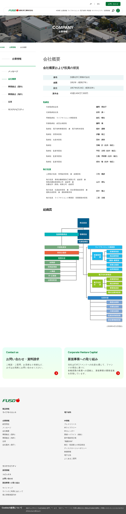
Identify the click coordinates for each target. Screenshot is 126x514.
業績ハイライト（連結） (73, 434)
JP (91, 4)
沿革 (10, 102)
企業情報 (12, 47)
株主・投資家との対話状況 (74, 445)
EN (98, 4)
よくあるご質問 (70, 459)
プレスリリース (70, 424)
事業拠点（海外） (16, 94)
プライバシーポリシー (33, 511)
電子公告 (67, 455)
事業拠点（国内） (16, 87)
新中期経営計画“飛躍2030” (70, 439)
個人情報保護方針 (9, 495)
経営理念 (5, 424)
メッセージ (13, 71)
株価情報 (67, 452)
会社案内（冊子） (9, 445)
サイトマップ (7, 488)
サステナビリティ (16, 109)
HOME (2, 47)
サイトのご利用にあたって (12, 491)
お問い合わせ (113, 4)
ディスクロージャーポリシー (75, 448)
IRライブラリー (70, 428)
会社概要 (12, 79)
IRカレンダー (69, 431)
